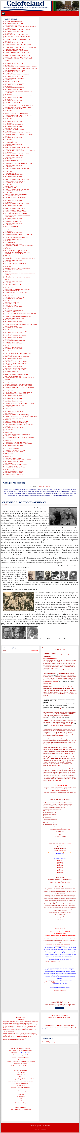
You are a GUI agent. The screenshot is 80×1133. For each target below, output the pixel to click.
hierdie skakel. (54, 668)
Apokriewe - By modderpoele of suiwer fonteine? (21, 1079)
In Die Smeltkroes (55, 765)
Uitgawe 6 (60, 869)
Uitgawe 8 (60, 872)
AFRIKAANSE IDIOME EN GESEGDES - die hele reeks (61, 1028)
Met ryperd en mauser (20, 1089)
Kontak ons (36, 1129)
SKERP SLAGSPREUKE (63, 1017)
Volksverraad (14, 1052)
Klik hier (5, 1033)
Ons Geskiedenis (20, 1105)
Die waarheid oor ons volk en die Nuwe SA (20, 1050)
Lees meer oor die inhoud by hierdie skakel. (61, 725)
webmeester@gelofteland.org (60, 790)
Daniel (20, 1068)
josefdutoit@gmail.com (70, 940)
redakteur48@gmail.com (60, 850)
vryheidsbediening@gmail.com (51, 961)
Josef (20, 1098)
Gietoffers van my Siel (60, 990)
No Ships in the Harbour (20, 1063)
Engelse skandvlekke (20, 1107)
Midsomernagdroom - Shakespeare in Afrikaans (20, 1081)
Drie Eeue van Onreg (20, 1103)
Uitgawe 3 (60, 864)
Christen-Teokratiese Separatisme (20, 1057)
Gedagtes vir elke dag (44, 486)
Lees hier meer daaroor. (62, 735)
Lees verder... (59, 1008)
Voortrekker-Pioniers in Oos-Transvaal (21, 1109)
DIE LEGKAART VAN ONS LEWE (60, 883)
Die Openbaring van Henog (20, 1083)
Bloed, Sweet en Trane (55, 780)
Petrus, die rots (21, 1072)
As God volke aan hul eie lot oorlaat (20, 1048)
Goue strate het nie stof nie (21, 1092)
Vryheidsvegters (49, 743)
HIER (71, 694)
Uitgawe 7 (60, 870)
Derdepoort (21, 1094)
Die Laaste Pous (20, 1096)
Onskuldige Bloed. (69, 753)
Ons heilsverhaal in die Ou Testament (20, 1065)
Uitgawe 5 (60, 867)
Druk (3, 504)
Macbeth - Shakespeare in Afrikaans (20, 1087)
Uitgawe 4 (60, 865)
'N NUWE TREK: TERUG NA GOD (63, 944)
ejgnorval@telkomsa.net (50, 658)
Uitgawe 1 (60, 860)
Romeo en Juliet (20, 1074)
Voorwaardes (43, 1129)
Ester (20, 1076)
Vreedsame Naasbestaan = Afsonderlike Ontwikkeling (21, 1061)
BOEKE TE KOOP (60, 1001)
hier (68, 670)
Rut (21, 1100)
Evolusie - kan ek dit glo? (20, 1070)
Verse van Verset (20, 1059)
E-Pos (6, 504)
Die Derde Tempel (20, 1085)
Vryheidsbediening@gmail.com (61, 829)
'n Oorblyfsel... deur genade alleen (21, 1055)
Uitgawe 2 (60, 862)
